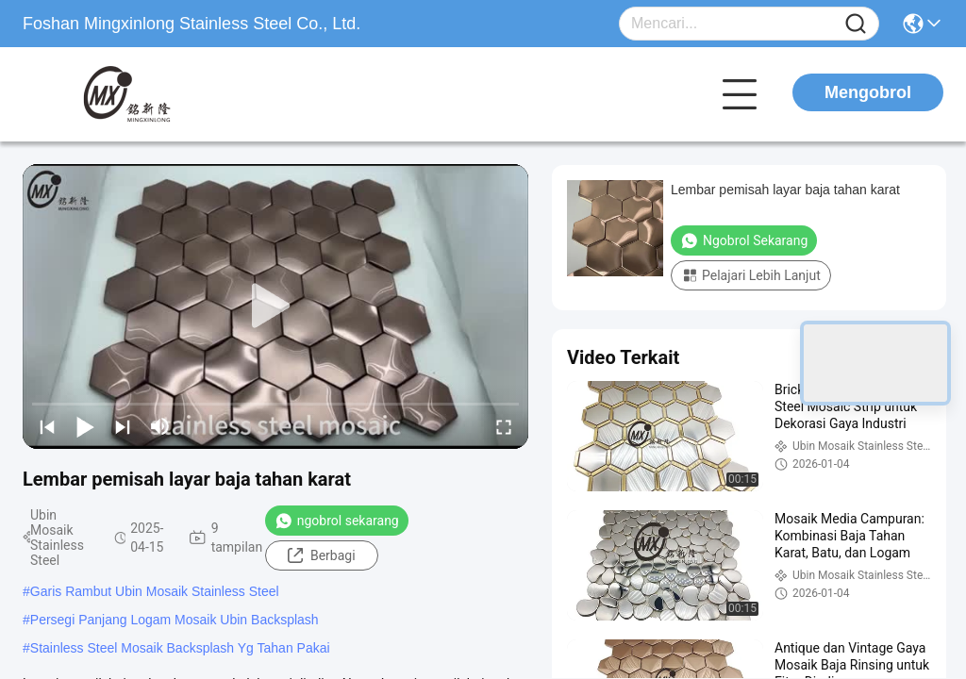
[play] (275, 306)
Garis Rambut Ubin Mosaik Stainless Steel (154, 591)
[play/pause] (85, 426)
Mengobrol (867, 92)
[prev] (47, 426)
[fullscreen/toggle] (504, 426)
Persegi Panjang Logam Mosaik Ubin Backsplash (174, 619)
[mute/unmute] (160, 426)
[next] (123, 426)
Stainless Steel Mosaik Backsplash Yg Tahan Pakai (180, 647)
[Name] (855, 24)
